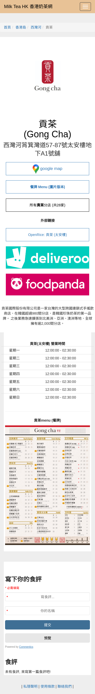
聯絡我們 (65, 686)
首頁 (7, 27)
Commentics (26, 646)
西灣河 (36, 27)
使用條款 (48, 686)
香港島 (20, 27)
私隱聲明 (30, 686)
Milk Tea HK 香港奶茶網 (28, 6)
